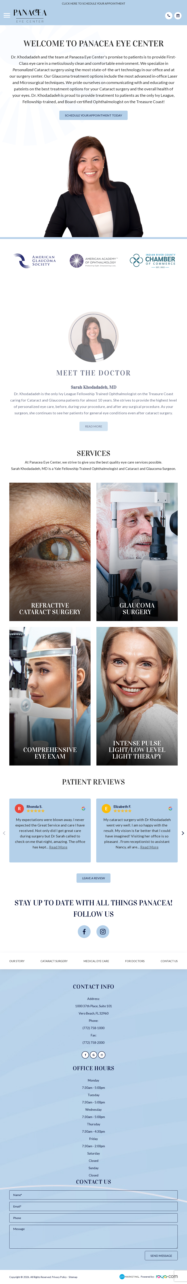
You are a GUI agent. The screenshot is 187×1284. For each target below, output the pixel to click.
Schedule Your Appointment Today (93, 115)
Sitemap (73, 1277)
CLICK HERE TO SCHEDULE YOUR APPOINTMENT (93, 3)
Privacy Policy (59, 1277)
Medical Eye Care (96, 961)
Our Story (16, 961)
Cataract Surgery (54, 961)
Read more (58, 847)
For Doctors (135, 961)
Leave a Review (93, 878)
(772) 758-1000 (93, 1028)
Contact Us (169, 961)
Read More (93, 436)
